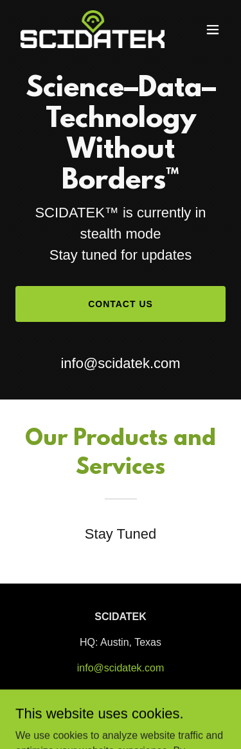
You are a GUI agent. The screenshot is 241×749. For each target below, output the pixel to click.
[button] (213, 29)
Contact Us (120, 304)
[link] (89, 29)
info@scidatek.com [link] (120, 363)
